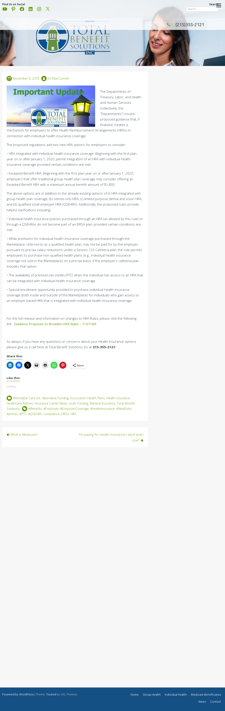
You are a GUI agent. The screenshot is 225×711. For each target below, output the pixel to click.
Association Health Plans (87, 398)
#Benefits (35, 409)
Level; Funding (78, 403)
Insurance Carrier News (51, 403)
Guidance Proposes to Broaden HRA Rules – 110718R (55, 324)
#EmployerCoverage (74, 409)
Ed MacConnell (58, 78)
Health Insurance (118, 398)
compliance (51, 414)
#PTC (23, 414)
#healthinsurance (102, 409)
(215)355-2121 (184, 24)
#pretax (12, 414)
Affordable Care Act (26, 398)
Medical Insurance (102, 403)
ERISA (65, 414)
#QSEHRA (35, 414)
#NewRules (124, 409)
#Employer (51, 409)
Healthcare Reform (20, 403)
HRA (73, 414)
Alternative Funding (55, 398)
